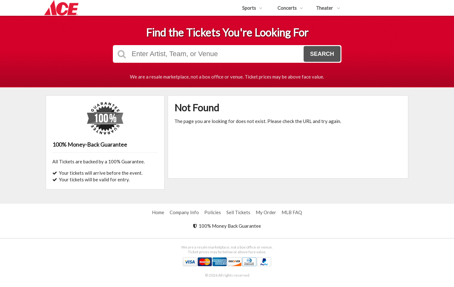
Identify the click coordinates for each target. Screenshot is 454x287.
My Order (266, 212)
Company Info (184, 212)
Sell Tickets (238, 212)
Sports (252, 8)
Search (322, 54)
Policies (212, 212)
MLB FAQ (292, 212)
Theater (328, 8)
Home (158, 212)
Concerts (290, 8)
